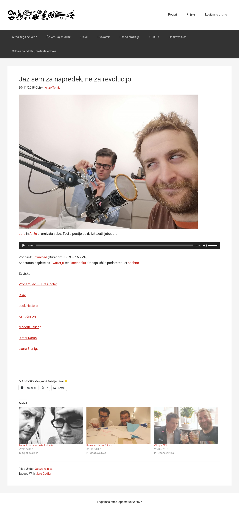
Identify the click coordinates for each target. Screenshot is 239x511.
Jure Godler (43, 473)
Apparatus (41, 15)
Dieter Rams (28, 338)
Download (39, 257)
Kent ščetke (27, 316)
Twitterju (57, 263)
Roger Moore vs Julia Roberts (36, 445)
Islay (22, 295)
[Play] (23, 245)
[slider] (114, 245)
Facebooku (78, 263)
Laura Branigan (29, 349)
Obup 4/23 (160, 445)
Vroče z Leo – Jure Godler (38, 284)
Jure (22, 234)
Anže (33, 234)
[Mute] (205, 245)
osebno (133, 263)
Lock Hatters (28, 306)
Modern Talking (30, 327)
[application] (119, 245)
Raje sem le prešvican (99, 445)
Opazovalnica (43, 469)
